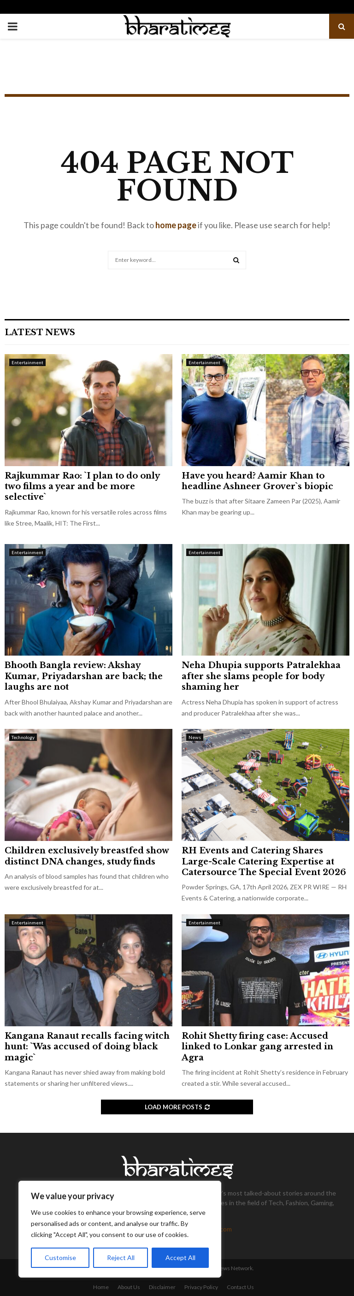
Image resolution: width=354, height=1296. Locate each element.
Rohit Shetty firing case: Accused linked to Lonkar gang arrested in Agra (257, 1047)
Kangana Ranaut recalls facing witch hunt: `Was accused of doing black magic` (87, 1047)
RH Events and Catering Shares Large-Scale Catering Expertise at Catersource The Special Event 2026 (264, 861)
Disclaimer (162, 1287)
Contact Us (240, 1287)
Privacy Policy (201, 1287)
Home (101, 1287)
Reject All (121, 1257)
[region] (119, 1229)
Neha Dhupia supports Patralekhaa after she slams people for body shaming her (261, 676)
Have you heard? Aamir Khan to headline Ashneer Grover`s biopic (257, 481)
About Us (129, 1287)
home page (175, 225)
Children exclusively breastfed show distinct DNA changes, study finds (87, 856)
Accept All (180, 1257)
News (195, 737)
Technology (23, 737)
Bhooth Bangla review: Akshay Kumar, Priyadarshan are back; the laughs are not (84, 676)
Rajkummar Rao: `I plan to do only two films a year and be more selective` (82, 487)
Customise (60, 1257)
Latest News (40, 332)
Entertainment (27, 362)
